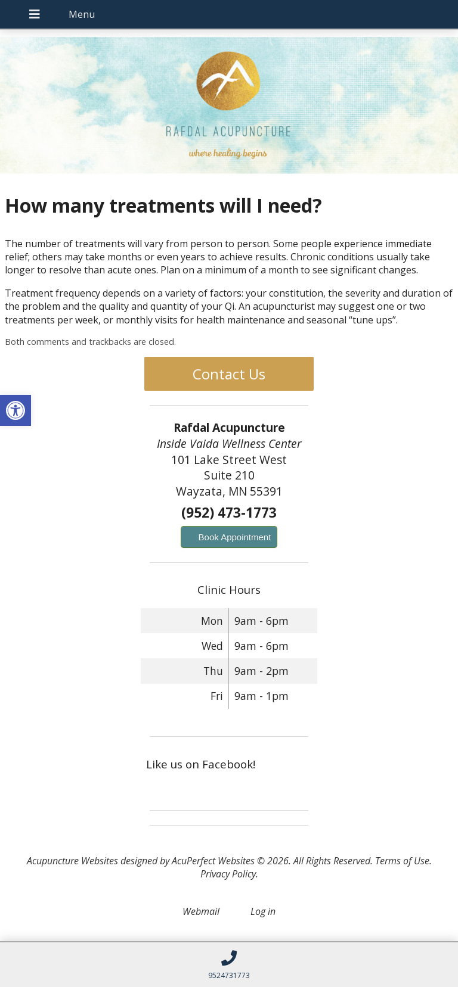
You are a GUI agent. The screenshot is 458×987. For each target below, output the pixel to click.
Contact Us (229, 374)
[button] (15, 410)
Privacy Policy (228, 873)
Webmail (200, 911)
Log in (263, 911)
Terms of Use (402, 860)
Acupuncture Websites (72, 860)
